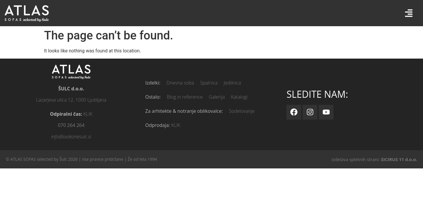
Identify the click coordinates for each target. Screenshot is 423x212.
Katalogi (239, 97)
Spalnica (208, 83)
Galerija (217, 97)
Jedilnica (232, 83)
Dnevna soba (180, 83)
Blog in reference (185, 97)
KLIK (88, 114)
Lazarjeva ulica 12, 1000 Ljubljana (71, 100)
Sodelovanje (241, 111)
